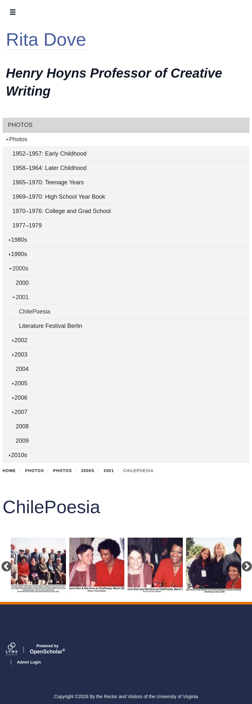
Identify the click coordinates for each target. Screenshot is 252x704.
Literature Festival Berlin (50, 326)
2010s (19, 455)
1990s (19, 254)
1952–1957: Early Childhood (49, 153)
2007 (20, 412)
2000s (20, 268)
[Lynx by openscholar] (17, 649)
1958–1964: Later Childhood (49, 168)
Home (9, 470)
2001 (22, 297)
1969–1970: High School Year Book (58, 196)
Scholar (47, 649)
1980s (19, 240)
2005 (20, 383)
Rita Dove (46, 39)
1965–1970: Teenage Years (48, 182)
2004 (22, 369)
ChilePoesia (34, 311)
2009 (22, 440)
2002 (20, 340)
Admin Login (29, 662)
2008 (22, 426)
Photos (20, 125)
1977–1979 (27, 225)
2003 (20, 354)
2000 (22, 283)
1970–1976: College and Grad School (61, 211)
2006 (20, 397)
